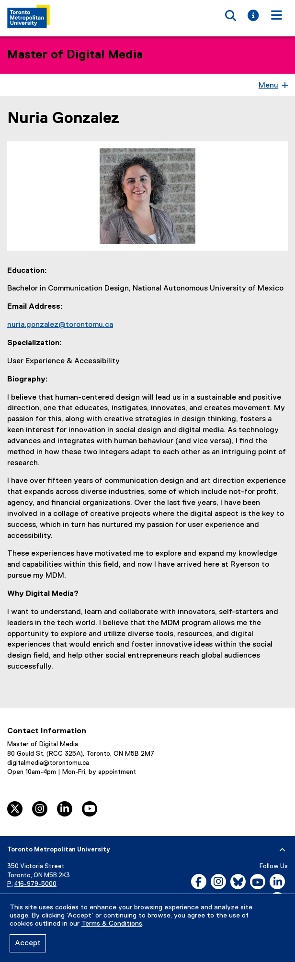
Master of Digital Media (75, 55)
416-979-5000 (35, 884)
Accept (28, 943)
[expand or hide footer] (282, 850)
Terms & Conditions (111, 923)
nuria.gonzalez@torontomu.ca (60, 325)
